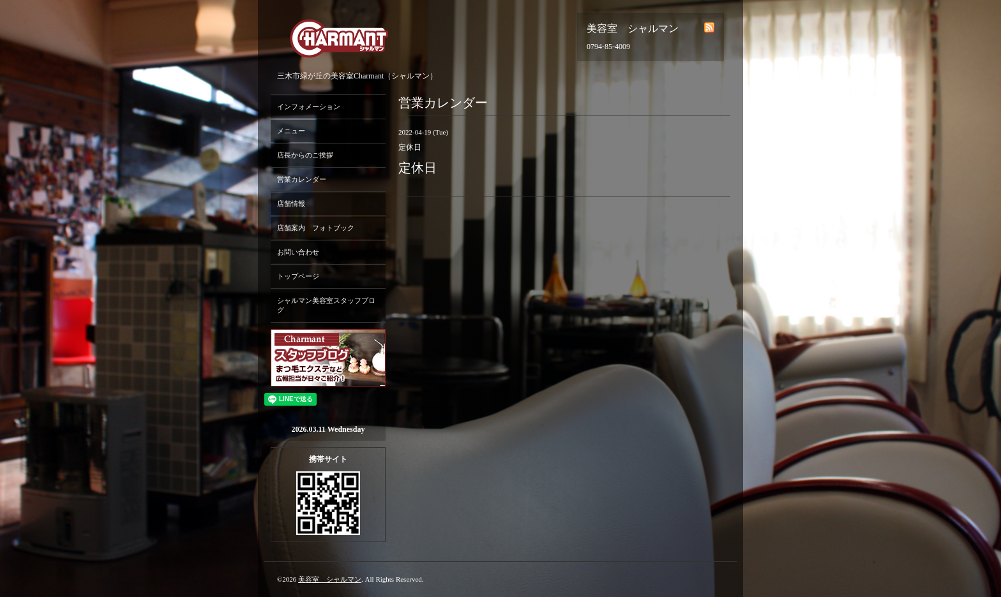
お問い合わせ (298, 252)
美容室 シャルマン (329, 579)
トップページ (298, 276)
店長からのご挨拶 (305, 155)
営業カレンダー (301, 179)
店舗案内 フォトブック (315, 228)
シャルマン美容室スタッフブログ (326, 305)
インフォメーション (308, 106)
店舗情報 (291, 203)
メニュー (291, 131)
